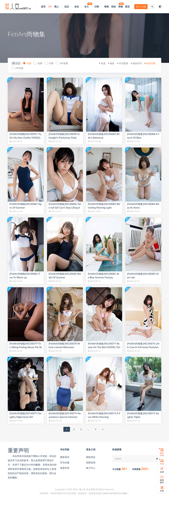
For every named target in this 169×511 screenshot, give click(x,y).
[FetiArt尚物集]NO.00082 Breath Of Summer (65, 275)
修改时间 (135, 63)
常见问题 (64, 462)
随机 (108, 63)
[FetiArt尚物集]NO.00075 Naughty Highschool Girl (25, 415)
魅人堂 (82, 489)
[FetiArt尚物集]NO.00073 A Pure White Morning (104, 415)
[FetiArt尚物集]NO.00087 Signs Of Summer (25, 205)
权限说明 (90, 462)
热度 (99, 63)
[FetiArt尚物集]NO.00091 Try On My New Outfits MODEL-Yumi (25, 137)
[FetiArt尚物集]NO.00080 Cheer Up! (143, 275)
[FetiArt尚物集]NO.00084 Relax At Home (143, 205)
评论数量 (121, 63)
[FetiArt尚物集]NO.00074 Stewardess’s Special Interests (65, 415)
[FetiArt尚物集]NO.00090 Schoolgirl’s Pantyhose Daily (64, 135)
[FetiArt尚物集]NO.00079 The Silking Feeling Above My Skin (25, 347)
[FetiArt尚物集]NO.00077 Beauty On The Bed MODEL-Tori (104, 345)
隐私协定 (90, 457)
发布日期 (149, 63)
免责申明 (64, 468)
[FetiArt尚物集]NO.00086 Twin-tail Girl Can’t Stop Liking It (65, 205)
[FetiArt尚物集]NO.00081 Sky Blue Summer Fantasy (103, 275)
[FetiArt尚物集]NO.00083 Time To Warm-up (24, 275)
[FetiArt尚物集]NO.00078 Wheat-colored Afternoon (64, 345)
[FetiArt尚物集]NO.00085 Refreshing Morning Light (104, 205)
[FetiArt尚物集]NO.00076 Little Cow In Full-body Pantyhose (143, 347)
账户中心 (90, 468)
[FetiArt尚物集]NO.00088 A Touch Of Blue (143, 135)
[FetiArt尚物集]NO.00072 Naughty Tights (143, 415)
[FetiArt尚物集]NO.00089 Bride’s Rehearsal (104, 135)
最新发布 (64, 457)
